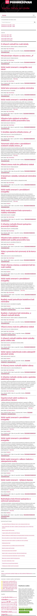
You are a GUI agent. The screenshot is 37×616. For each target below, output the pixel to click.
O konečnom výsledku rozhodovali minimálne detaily (18, 177)
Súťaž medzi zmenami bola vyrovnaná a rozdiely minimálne (16, 211)
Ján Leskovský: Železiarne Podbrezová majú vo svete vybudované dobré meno (16, 524)
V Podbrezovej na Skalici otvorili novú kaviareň (10, 565)
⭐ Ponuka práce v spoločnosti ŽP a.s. (9, 581)
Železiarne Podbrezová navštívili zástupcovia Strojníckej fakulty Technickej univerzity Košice (18, 535)
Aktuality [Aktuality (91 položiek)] (6, 597)
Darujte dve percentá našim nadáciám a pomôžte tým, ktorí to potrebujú (15, 540)
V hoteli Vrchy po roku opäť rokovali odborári (10, 563)
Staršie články (4, 517)
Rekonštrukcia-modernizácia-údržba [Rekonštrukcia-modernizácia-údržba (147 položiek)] (12, 608)
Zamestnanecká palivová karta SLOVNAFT (9, 550)
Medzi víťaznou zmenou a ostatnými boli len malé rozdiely (18, 266)
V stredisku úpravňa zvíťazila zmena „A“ (16, 132)
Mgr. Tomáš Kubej (10, 48)
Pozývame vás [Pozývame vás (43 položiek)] (3, 606)
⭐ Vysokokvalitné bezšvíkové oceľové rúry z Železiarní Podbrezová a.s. (15, 585)
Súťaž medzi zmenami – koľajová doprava (17, 480)
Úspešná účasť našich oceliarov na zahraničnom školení (14, 399)
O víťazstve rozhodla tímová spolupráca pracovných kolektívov (16, 225)
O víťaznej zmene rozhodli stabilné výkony (17, 365)
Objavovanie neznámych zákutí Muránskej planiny (11, 558)
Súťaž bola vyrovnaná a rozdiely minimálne (17, 88)
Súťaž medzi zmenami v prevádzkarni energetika (15, 190)
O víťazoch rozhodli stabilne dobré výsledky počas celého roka (17, 339)
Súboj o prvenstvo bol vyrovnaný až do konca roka (18, 252)
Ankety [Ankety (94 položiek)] (11, 597)
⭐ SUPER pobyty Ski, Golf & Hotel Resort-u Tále (11, 582)
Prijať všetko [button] (22, 609)
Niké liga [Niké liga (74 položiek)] (15, 604)
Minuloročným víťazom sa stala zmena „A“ (17, 55)
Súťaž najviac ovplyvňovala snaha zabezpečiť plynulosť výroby (18, 353)
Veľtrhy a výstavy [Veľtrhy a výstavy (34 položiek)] (3, 609)
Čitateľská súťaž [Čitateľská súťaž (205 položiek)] (6, 612)
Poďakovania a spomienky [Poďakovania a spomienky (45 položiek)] (11, 606)
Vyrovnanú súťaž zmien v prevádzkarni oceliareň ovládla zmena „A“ (16, 144)
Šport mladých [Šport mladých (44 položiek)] (14, 612)
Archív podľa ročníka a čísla (6, 38)
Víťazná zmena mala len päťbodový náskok (17, 164)
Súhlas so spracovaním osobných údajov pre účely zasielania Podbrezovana (16, 573)
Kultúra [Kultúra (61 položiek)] (8, 604)
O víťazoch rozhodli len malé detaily (14, 44)
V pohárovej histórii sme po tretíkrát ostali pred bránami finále (13, 545)
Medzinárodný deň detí (6, 543)
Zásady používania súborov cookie (25, 607)
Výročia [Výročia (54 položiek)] (13, 609)
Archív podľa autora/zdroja (6, 40)
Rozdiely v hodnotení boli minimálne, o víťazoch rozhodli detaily (16, 314)
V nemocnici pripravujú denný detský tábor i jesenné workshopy (13, 555)
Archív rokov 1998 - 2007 (6, 35)
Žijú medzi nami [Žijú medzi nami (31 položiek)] (10, 614)
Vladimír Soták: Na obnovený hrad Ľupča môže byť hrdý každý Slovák (14, 553)
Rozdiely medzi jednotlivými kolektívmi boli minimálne (17, 300)
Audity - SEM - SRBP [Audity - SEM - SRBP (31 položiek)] (16, 597)
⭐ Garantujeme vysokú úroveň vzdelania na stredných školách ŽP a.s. (15, 587)
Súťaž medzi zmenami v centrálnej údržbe (17, 99)
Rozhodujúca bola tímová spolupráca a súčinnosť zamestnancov (16, 500)
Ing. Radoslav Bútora (11, 410)
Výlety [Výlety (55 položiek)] (8, 609)
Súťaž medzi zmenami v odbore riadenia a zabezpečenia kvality (17, 460)
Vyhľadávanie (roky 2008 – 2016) (8, 25)
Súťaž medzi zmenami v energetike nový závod (16, 68)
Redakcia (8, 203)
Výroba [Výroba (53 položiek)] (10, 609)
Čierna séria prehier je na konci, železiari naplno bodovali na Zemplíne (14, 538)
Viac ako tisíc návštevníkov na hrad (8, 560)
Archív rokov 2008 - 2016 (6, 36)
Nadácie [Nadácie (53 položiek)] (11, 604)
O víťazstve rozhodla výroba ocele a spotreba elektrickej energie (18, 378)
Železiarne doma (5, 52)
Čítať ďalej (15, 79)
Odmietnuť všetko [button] (29, 609)
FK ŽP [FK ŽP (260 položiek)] (9, 602)
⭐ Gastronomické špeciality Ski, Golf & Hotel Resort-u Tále (13, 584)
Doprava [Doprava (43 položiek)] (9, 599)
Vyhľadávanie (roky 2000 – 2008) (8, 26)
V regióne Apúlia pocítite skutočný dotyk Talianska (11, 533)
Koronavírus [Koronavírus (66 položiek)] (4, 604)
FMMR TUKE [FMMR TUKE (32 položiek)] (13, 602)
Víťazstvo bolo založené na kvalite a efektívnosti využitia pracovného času (15, 119)
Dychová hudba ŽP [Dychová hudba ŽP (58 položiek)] (15, 599)
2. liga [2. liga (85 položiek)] (2, 597)
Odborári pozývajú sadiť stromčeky (8, 530)
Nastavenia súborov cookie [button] (24, 612)
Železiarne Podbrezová (29, 50)
